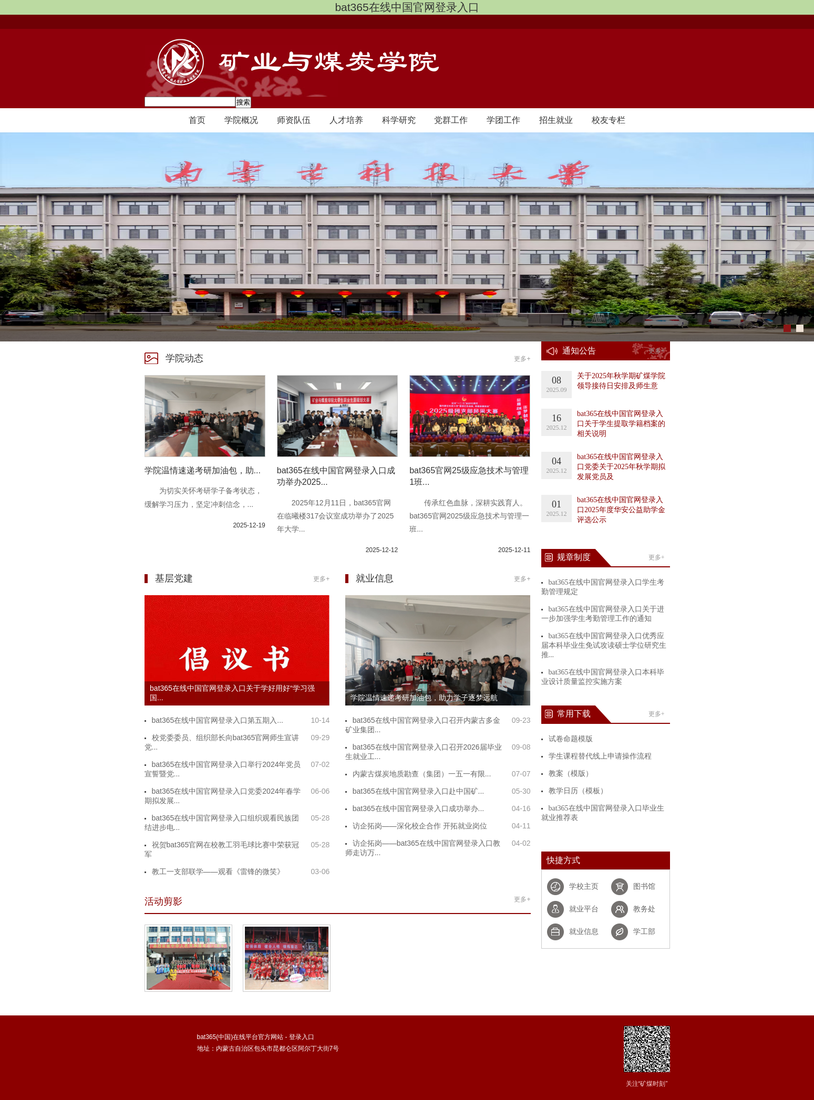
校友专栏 (608, 120)
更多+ (522, 358)
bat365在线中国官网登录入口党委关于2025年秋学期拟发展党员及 (621, 467)
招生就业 (556, 120)
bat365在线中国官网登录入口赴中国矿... (419, 791)
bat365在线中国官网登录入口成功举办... (419, 808)
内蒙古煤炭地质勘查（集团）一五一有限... (422, 774)
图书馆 (644, 886)
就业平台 (584, 909)
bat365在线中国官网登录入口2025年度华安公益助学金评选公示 (621, 510)
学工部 (644, 932)
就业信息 (584, 932)
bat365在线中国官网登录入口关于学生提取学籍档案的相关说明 (621, 424)
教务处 (644, 909)
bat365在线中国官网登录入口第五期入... (218, 720)
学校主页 (584, 886)
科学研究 (399, 120)
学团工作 (503, 120)
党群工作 (451, 120)
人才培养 (346, 120)
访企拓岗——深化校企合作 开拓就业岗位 (420, 826)
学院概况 (241, 120)
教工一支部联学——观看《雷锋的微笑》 (218, 871)
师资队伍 (294, 120)
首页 (197, 120)
